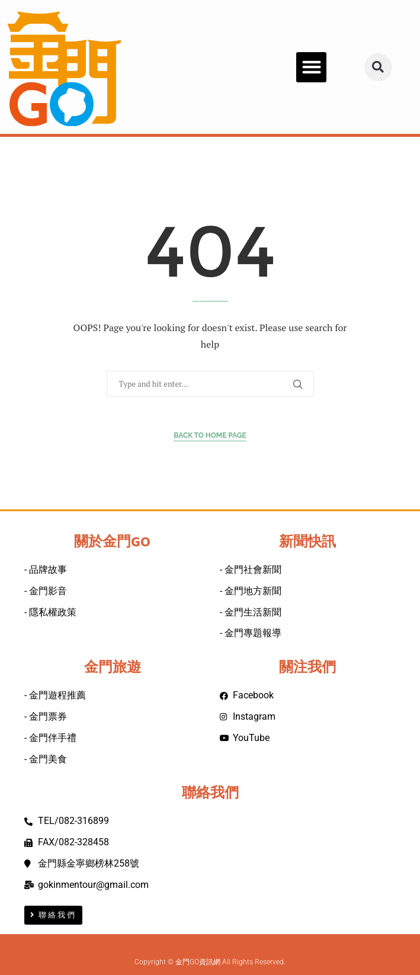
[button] (311, 67)
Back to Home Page (210, 435)
